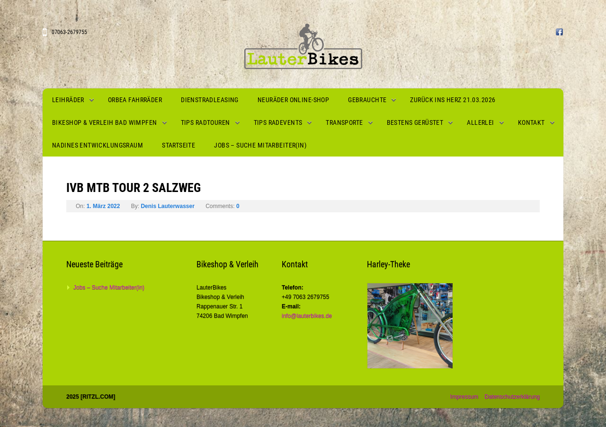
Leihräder (68, 100)
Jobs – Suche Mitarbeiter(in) (260, 145)
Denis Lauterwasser (167, 206)
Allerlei (480, 122)
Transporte (344, 122)
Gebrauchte (367, 100)
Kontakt (531, 122)
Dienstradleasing (210, 100)
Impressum (464, 396)
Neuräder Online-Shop (293, 100)
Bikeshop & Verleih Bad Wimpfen (104, 122)
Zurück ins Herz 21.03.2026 (452, 100)
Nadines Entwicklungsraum (97, 145)
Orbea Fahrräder (135, 100)
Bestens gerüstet (415, 122)
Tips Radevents (278, 122)
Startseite (178, 145)
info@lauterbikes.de (307, 316)
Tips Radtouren (205, 122)
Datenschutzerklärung (512, 396)
